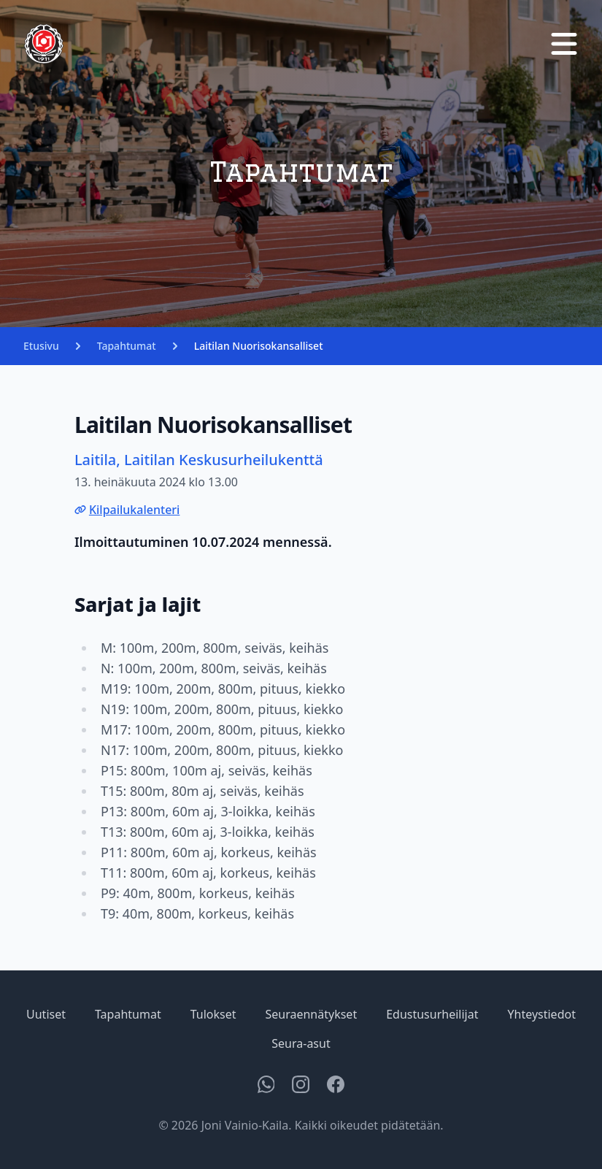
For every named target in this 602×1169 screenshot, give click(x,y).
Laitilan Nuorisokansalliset (258, 346)
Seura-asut (300, 1043)
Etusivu (41, 346)
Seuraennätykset (311, 1014)
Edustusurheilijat (432, 1014)
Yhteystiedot (541, 1014)
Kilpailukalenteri (127, 510)
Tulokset (213, 1014)
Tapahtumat (126, 346)
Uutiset (46, 1014)
